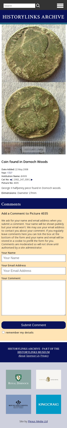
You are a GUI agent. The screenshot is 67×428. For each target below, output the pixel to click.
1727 (9, 172)
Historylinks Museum (34, 352)
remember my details (19, 332)
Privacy (44, 355)
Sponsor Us (33, 355)
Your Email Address (13, 265)
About (22, 355)
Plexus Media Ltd (38, 421)
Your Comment (11, 278)
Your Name (8, 252)
